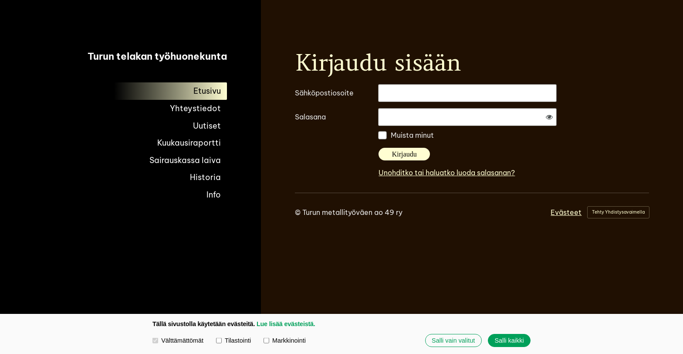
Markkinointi (285, 340)
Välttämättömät (177, 340)
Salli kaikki (509, 340)
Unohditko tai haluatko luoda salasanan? (447, 172)
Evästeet (566, 212)
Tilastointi (233, 340)
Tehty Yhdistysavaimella (618, 212)
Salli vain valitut (453, 340)
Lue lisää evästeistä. (286, 323)
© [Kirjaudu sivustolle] (298, 212)
